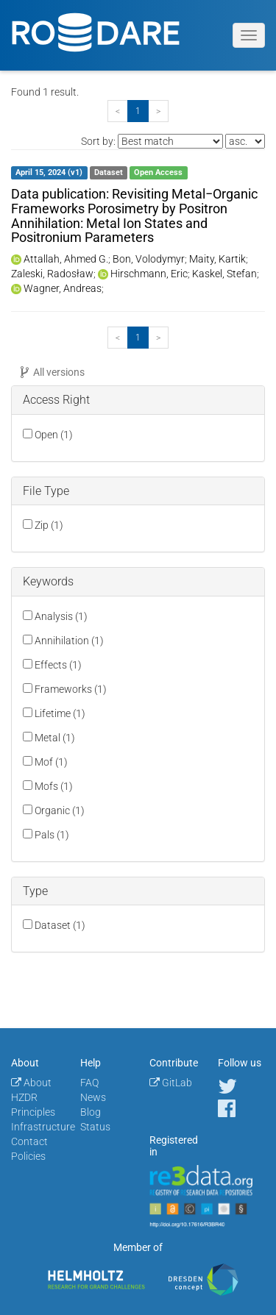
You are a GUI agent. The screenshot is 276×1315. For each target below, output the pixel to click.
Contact (29, 1141)
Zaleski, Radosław (52, 273)
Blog (90, 1112)
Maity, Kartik (217, 259)
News (93, 1097)
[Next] (158, 111)
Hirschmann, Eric (149, 273)
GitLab (170, 1082)
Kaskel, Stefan (224, 273)
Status (95, 1127)
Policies (28, 1156)
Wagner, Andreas (63, 288)
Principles (33, 1112)
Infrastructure (43, 1127)
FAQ (89, 1082)
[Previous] (117, 111)
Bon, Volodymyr (149, 259)
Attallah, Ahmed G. (66, 259)
